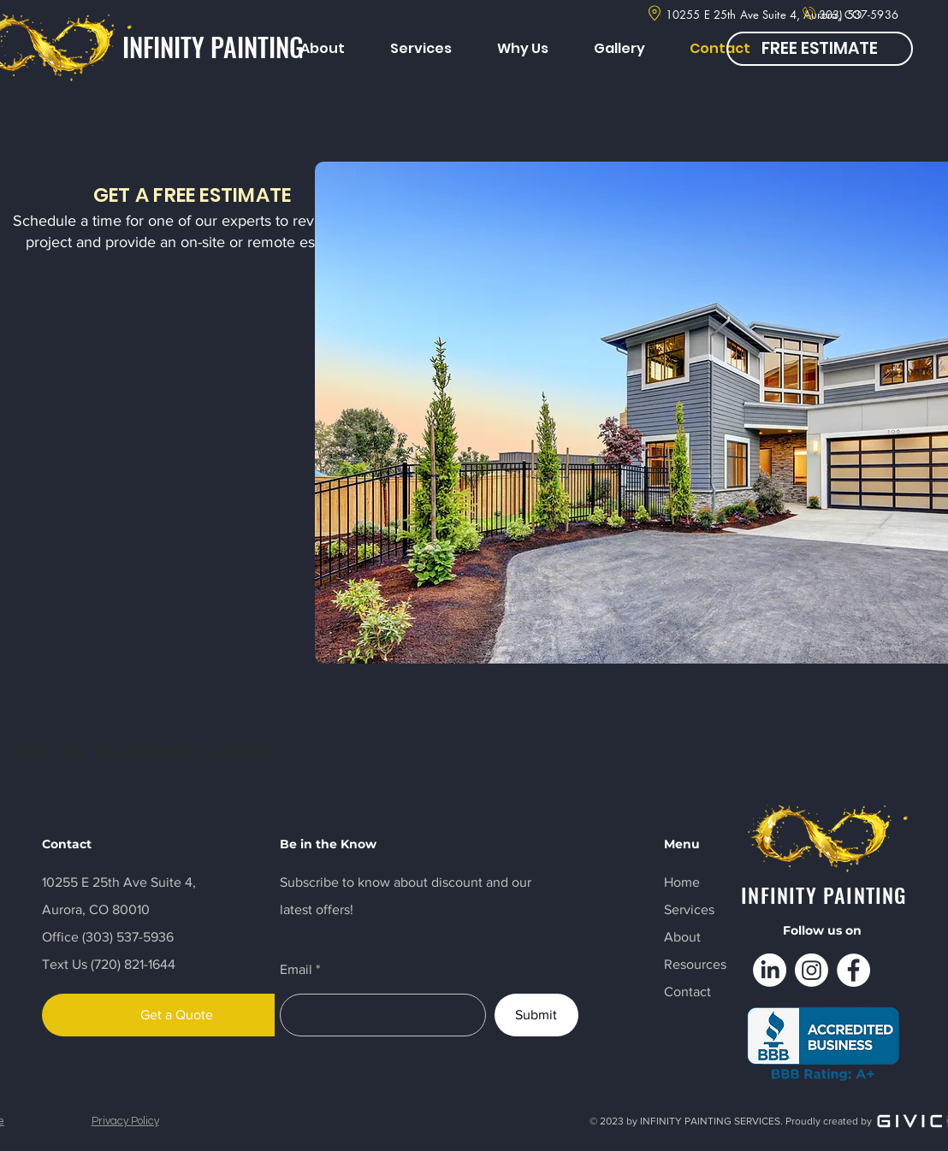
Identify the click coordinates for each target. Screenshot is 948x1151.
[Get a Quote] (176, 1015)
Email (296, 970)
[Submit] (536, 1015)
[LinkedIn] (769, 970)
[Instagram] (811, 970)
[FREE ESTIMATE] (819, 49)
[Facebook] (853, 970)
